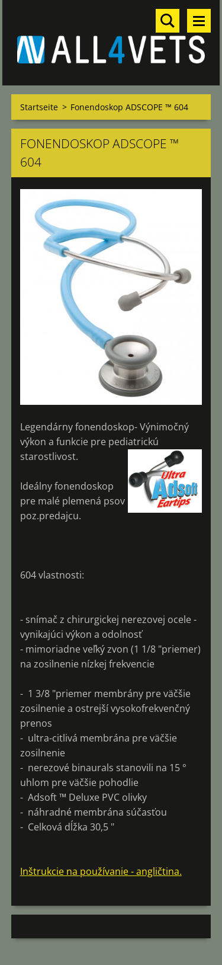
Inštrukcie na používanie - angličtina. (101, 871)
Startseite (39, 107)
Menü (199, 21)
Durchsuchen (167, 21)
